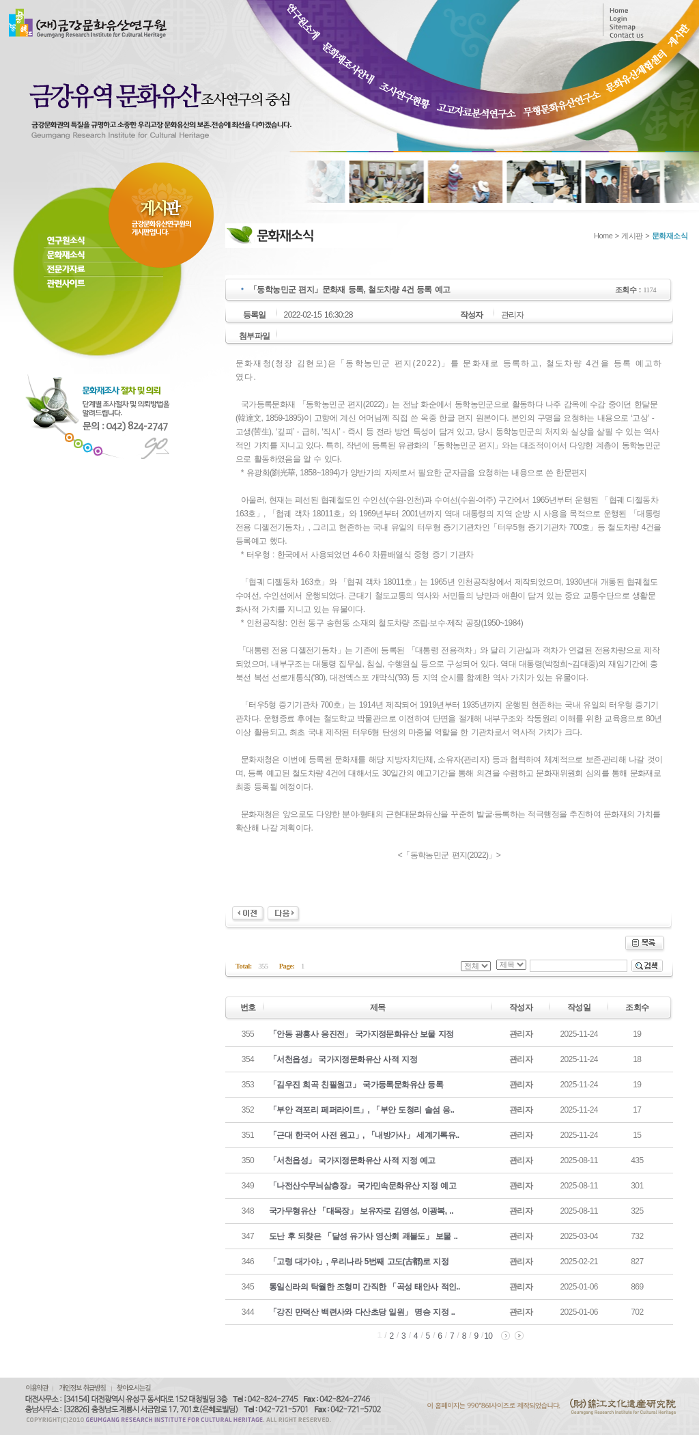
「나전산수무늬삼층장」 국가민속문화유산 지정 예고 (362, 1185)
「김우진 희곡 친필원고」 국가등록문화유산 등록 (356, 1084)
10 (488, 1336)
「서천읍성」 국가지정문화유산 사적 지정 (343, 1059)
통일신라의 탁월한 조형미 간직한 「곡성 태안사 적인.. (364, 1287)
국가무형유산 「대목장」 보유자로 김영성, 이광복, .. (361, 1211)
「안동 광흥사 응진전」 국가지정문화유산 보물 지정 (361, 1034)
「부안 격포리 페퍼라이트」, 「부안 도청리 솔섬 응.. (361, 1110)
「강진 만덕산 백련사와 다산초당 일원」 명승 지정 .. (362, 1312)
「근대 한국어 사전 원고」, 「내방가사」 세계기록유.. (364, 1135)
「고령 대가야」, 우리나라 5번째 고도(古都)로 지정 (358, 1261)
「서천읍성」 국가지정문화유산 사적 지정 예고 (352, 1160)
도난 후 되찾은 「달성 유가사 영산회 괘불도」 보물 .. (363, 1236)
